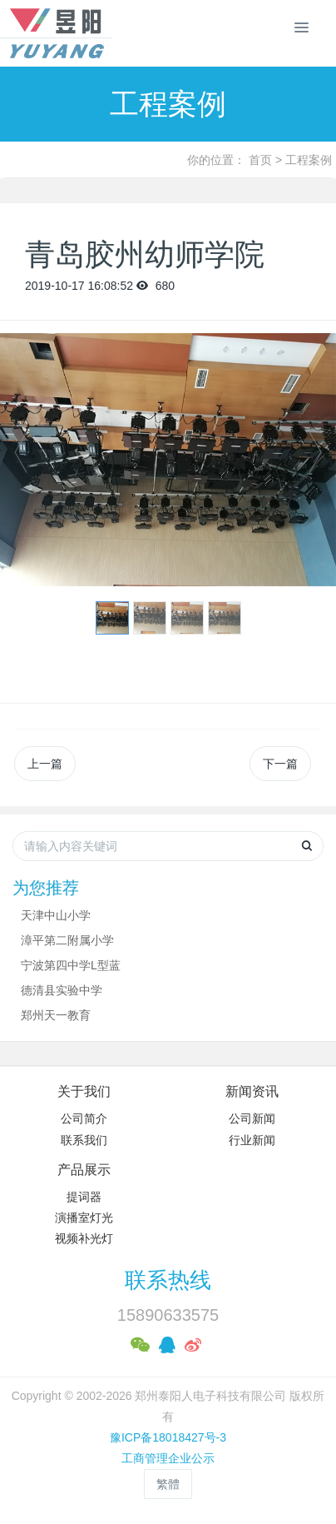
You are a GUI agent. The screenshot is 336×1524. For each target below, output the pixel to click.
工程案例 (308, 160)
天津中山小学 (56, 915)
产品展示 (84, 1170)
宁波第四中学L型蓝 (71, 965)
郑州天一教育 (56, 1015)
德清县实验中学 (61, 990)
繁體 (168, 1484)
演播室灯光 (84, 1217)
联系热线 (168, 1280)
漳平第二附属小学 (67, 940)
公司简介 (84, 1118)
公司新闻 (252, 1118)
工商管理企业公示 (168, 1458)
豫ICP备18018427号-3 (168, 1437)
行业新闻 (252, 1140)
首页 (260, 160)
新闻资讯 (252, 1091)
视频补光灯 (84, 1238)
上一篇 (44, 763)
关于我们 (84, 1091)
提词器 (84, 1196)
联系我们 (84, 1140)
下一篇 (280, 763)
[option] (168, 459)
